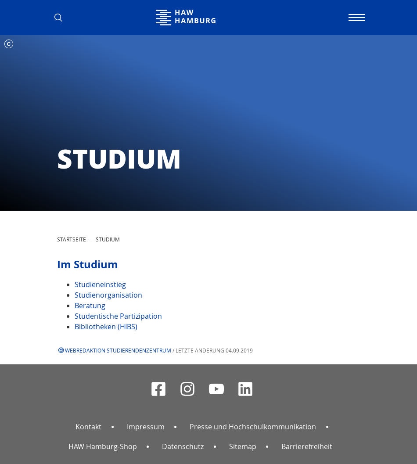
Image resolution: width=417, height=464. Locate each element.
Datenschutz (183, 446)
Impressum (146, 427)
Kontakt (88, 427)
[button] (61, 18)
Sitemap (242, 446)
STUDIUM (108, 239)
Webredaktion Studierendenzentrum (118, 350)
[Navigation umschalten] (356, 18)
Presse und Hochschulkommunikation (253, 427)
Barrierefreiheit (306, 446)
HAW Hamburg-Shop (102, 446)
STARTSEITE (71, 239)
